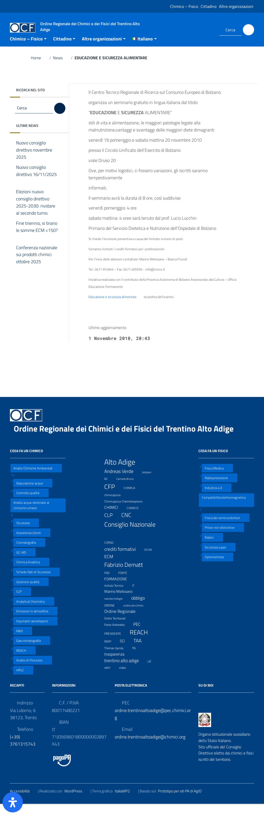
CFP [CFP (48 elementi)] (112, 497)
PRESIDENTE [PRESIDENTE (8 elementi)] (115, 643)
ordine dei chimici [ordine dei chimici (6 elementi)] (136, 615)
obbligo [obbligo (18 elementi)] (141, 608)
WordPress (76, 801)
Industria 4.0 (216, 498)
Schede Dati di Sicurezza (36, 582)
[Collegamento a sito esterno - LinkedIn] (209, 30)
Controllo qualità (31, 503)
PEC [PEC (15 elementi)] (140, 634)
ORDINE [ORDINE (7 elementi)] (112, 615)
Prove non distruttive (223, 538)
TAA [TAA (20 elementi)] (141, 651)
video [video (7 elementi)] (125, 677)
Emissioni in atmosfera (35, 621)
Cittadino (208, 6)
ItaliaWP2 (125, 801)
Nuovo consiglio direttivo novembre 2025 (34, 160)
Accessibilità (23, 801)
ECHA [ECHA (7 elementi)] (151, 559)
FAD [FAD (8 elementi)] (110, 583)
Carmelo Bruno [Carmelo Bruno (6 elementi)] (128, 488)
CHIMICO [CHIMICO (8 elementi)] (136, 518)
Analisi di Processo (32, 670)
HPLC (23, 680)
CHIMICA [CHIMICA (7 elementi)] (132, 497)
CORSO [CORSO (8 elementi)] (112, 553)
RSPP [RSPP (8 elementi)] (111, 651)
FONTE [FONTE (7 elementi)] (126, 582)
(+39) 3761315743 (22, 751)
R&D (22, 641)
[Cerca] (248, 29)
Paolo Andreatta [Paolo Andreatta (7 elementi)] (117, 635)
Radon (212, 547)
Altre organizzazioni (236, 6)
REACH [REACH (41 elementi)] (142, 642)
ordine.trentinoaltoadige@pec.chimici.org (153, 724)
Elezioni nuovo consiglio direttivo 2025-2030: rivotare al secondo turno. (36, 213)
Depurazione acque (32, 493)
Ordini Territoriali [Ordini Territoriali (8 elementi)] (118, 628)
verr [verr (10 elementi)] (110, 677)
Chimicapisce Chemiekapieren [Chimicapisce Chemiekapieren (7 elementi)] (126, 511)
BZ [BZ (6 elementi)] (109, 488)
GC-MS (24, 562)
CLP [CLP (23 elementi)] (111, 526)
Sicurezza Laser (218, 557)
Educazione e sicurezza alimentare (116, 307)
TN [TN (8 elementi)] (137, 658)
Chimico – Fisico (184, 6)
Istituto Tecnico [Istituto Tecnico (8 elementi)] (117, 595)
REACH (24, 660)
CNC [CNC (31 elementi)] (129, 525)
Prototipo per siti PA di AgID (183, 801)
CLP (22, 601)
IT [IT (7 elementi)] (136, 595)
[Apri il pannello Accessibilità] (13, 802)
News (61, 68)
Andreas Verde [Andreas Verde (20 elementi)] (122, 481)
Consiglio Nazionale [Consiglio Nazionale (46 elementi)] (130, 539)
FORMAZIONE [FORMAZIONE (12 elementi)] (118, 589)
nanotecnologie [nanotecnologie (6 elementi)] (116, 608)
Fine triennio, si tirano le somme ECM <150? (37, 240)
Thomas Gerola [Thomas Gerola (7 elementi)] (117, 658)
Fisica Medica (217, 478)
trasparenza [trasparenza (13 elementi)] (117, 664)
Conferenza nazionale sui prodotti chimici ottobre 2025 (36, 265)
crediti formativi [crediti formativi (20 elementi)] (123, 559)
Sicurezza (26, 533)
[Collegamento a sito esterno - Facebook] (202, 30)
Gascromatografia (31, 651)
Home (39, 68)
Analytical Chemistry (33, 611)
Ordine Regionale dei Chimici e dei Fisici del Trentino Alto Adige (128, 439)
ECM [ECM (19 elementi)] (112, 566)
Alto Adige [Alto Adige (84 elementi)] (123, 472)
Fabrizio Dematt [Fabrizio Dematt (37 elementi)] (126, 575)
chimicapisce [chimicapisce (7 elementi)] (115, 505)
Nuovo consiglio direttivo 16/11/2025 (36, 185)
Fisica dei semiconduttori (225, 528)
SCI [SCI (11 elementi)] (125, 652)
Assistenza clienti (31, 543)
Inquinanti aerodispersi (35, 631)
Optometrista (217, 567)
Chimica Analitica (31, 572)
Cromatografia (29, 552)
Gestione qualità (31, 592)
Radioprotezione (219, 488)
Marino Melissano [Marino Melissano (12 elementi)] (121, 602)
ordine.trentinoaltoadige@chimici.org (150, 747)
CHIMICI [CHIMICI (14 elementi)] (114, 518)
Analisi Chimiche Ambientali (36, 478)
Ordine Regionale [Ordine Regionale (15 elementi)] (123, 622)
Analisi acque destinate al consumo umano (31, 515)
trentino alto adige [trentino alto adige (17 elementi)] (124, 671)
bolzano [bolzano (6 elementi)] (150, 482)
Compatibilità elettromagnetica (224, 510)
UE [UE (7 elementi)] (153, 671)
